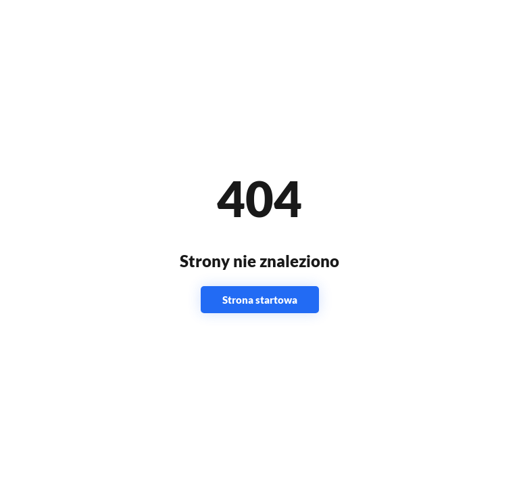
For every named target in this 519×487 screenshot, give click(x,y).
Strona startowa (259, 300)
